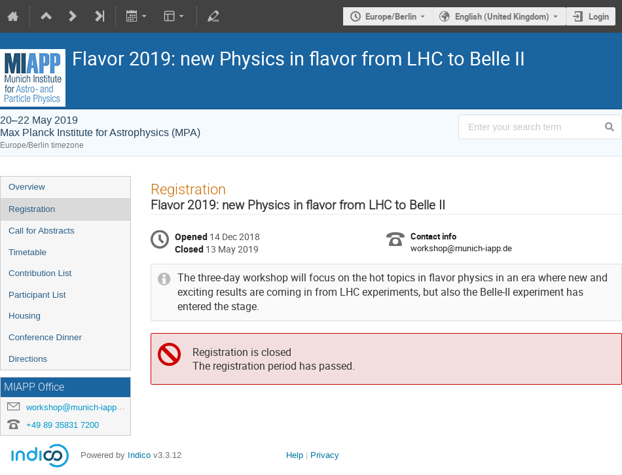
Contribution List (40, 273)
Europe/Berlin (390, 16)
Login (599, 16)
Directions (28, 359)
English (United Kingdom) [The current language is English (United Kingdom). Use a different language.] (502, 16)
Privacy (324, 455)
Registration (32, 209)
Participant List (37, 295)
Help (294, 455)
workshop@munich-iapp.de (77, 407)
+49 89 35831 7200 (62, 425)
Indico (139, 455)
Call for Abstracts (42, 231)
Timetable (27, 252)
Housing (25, 316)
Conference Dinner (45, 337)
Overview (27, 187)
